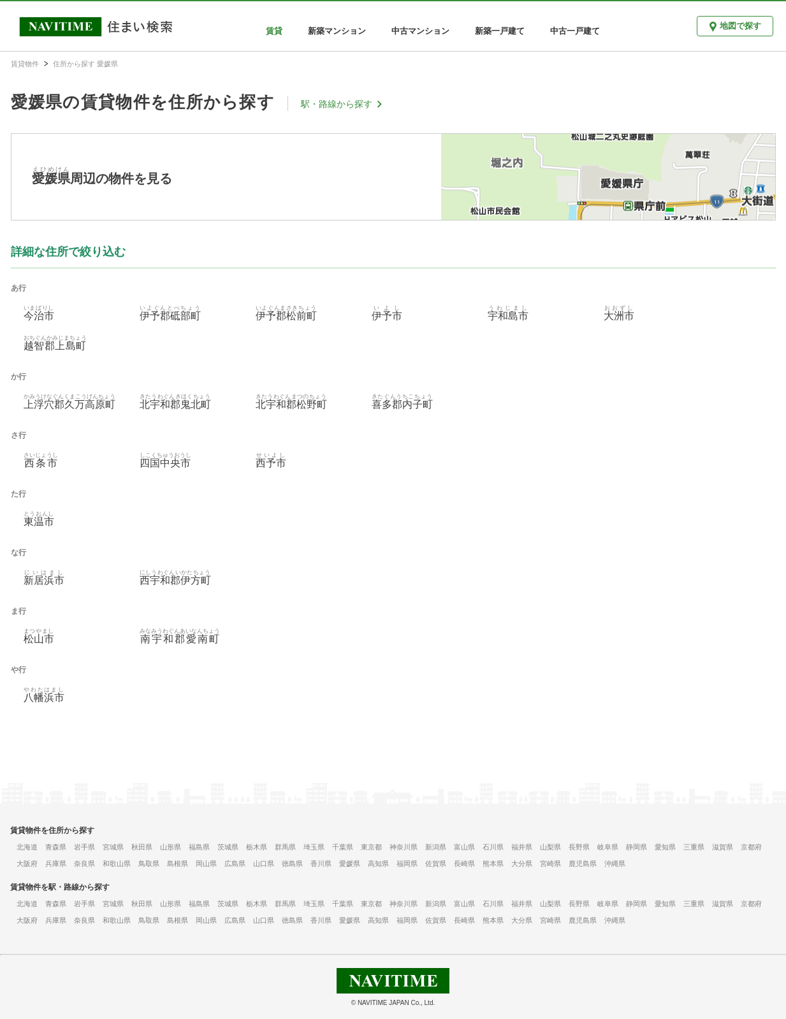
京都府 (751, 847)
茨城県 (227, 847)
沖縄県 (614, 863)
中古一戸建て (575, 31)
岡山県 (206, 863)
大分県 (521, 863)
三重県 (693, 847)
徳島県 (292, 863)
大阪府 (27, 863)
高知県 (378, 863)
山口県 (263, 863)
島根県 (177, 863)
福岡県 (407, 863)
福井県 (521, 847)
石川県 (493, 847)
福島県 (199, 847)
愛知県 (665, 847)
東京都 (371, 847)
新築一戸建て (500, 31)
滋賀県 (722, 847)
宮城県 (113, 847)
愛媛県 (349, 863)
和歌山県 (117, 863)
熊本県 (493, 863)
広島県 (234, 863)
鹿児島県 (583, 863)
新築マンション (337, 31)
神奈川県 (403, 847)
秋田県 (141, 847)
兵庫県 (55, 863)
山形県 (170, 847)
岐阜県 (607, 847)
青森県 (55, 847)
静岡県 (636, 847)
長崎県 (464, 863)
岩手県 (84, 847)
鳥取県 (148, 863)
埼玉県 (313, 847)
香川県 (320, 863)
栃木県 (256, 847)
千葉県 (342, 847)
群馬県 (285, 847)
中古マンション (420, 31)
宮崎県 (550, 863)
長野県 (579, 847)
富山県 (464, 847)
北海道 (27, 847)
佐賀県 (435, 863)
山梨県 (550, 847)
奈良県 (84, 863)
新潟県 (435, 847)
